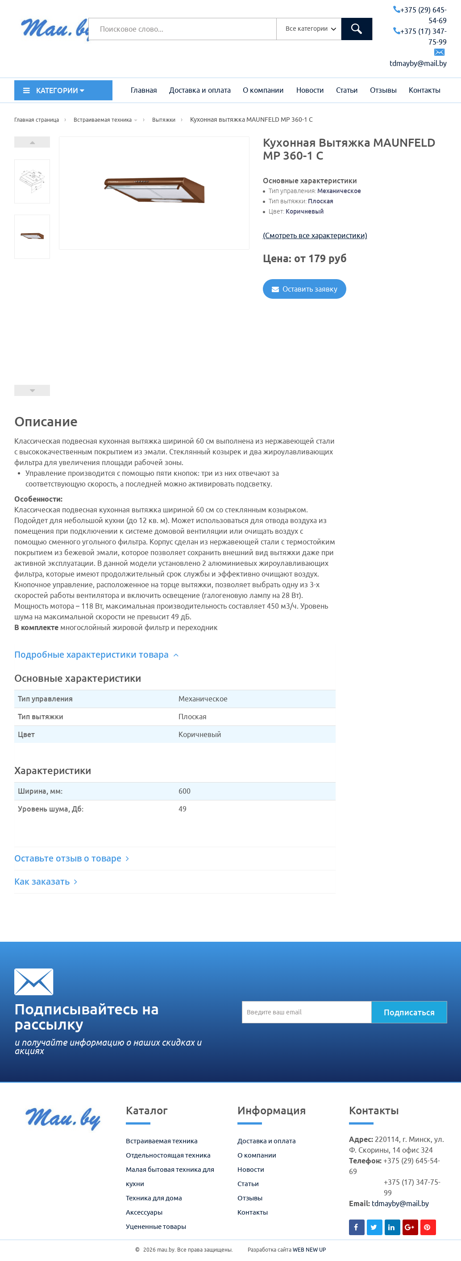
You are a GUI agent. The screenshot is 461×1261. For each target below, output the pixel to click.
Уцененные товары (156, 1226)
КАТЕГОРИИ (53, 91)
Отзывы (383, 90)
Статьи (347, 90)
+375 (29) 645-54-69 (420, 15)
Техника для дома (154, 1198)
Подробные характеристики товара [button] (96, 654)
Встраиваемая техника (162, 1141)
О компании (263, 90)
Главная (144, 90)
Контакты (424, 90)
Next (32, 142)
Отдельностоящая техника (168, 1155)
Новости (310, 90)
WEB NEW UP (309, 1250)
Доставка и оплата (200, 90)
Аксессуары (144, 1212)
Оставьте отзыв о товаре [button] (71, 858)
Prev (32, 390)
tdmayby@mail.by (400, 1203)
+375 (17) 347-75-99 (420, 36)
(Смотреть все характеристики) (315, 235)
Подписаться (409, 1012)
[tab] (175, 654)
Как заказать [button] (45, 881)
